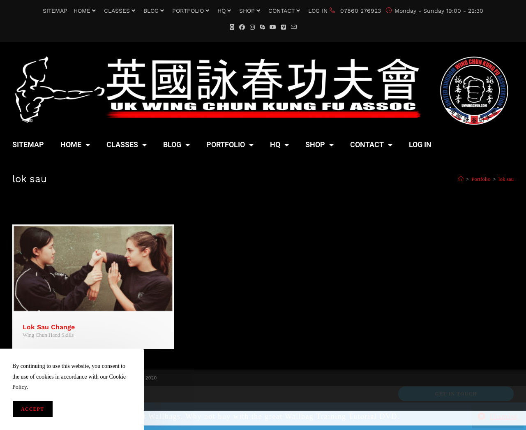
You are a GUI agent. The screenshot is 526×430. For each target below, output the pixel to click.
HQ (225, 10)
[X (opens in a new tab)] (232, 27)
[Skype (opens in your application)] (262, 27)
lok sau (506, 179)
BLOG (154, 10)
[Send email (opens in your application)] (293, 27)
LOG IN (318, 10)
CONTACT (285, 10)
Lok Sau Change (49, 327)
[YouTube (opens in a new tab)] (273, 27)
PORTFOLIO (191, 10)
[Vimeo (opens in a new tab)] (283, 27)
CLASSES (120, 10)
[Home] (461, 179)
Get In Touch (456, 394)
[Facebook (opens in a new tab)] (242, 27)
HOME (86, 10)
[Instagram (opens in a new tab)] (252, 27)
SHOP (250, 10)
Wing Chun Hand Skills (48, 335)
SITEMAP (55, 10)
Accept (32, 409)
